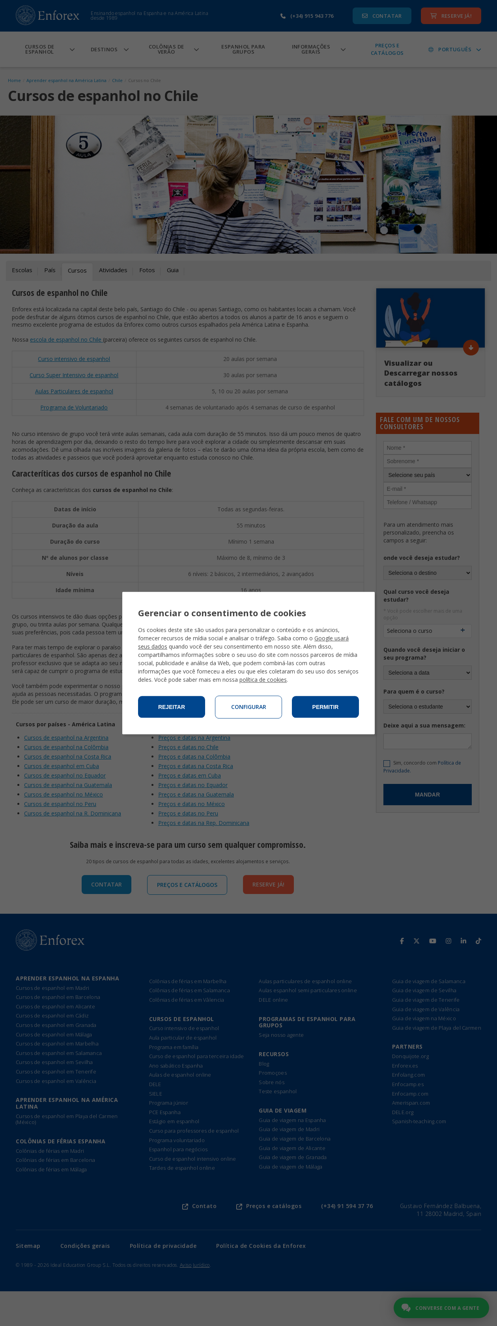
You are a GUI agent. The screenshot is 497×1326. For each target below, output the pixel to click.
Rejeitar (171, 707)
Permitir (325, 707)
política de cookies (263, 679)
